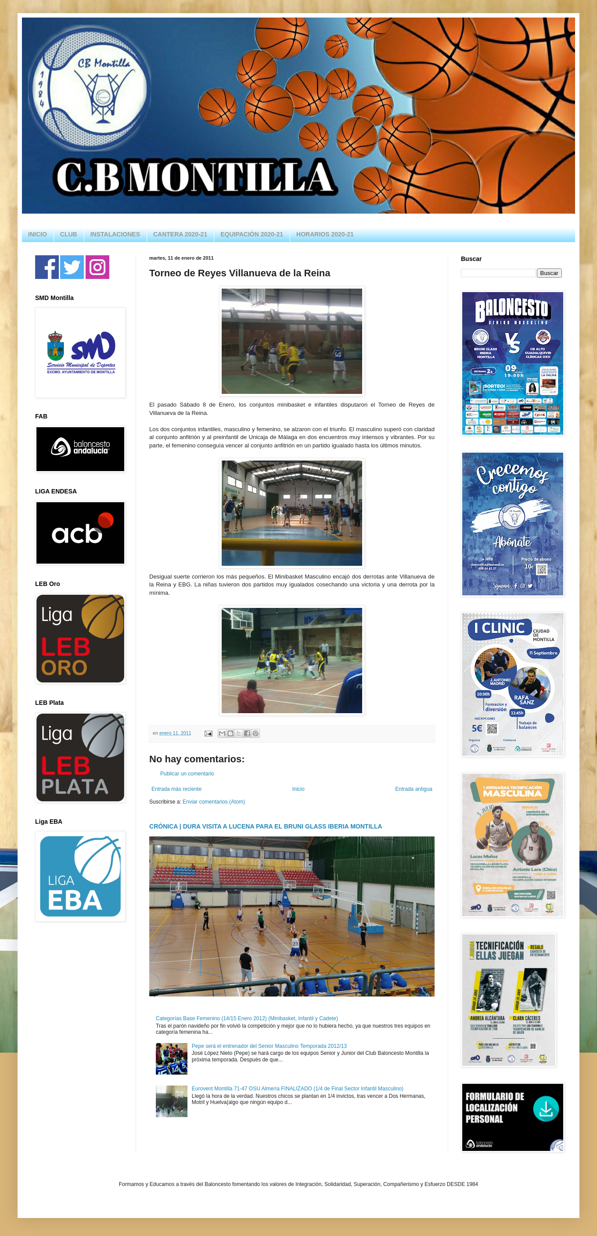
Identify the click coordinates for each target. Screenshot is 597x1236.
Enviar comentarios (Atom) (214, 802)
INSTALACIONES (115, 234)
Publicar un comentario (187, 774)
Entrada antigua (413, 789)
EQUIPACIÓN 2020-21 (251, 234)
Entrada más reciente (176, 789)
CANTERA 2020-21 (180, 234)
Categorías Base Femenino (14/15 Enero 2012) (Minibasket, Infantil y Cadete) (247, 1018)
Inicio (298, 789)
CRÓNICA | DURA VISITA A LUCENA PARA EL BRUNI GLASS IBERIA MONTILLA (265, 826)
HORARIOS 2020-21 (325, 234)
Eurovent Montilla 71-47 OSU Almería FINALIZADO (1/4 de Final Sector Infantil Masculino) (297, 1089)
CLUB (68, 234)
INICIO (37, 234)
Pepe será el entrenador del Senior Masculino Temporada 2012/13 (269, 1046)
